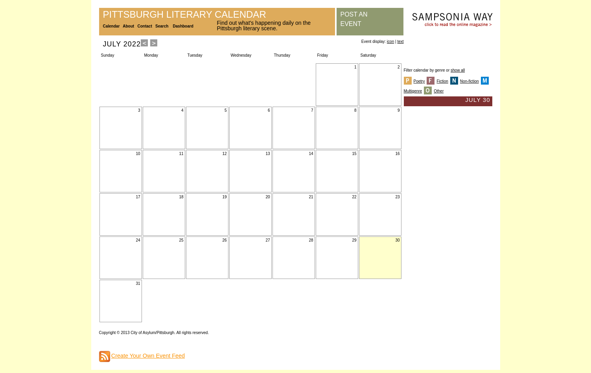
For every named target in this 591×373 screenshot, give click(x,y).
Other (439, 91)
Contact (145, 26)
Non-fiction (469, 81)
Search (161, 26)
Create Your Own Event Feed (148, 356)
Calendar (111, 26)
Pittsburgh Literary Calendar (184, 14)
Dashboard (183, 26)
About (128, 26)
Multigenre (413, 91)
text (400, 41)
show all (458, 70)
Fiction (442, 81)
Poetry (419, 81)
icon (390, 41)
